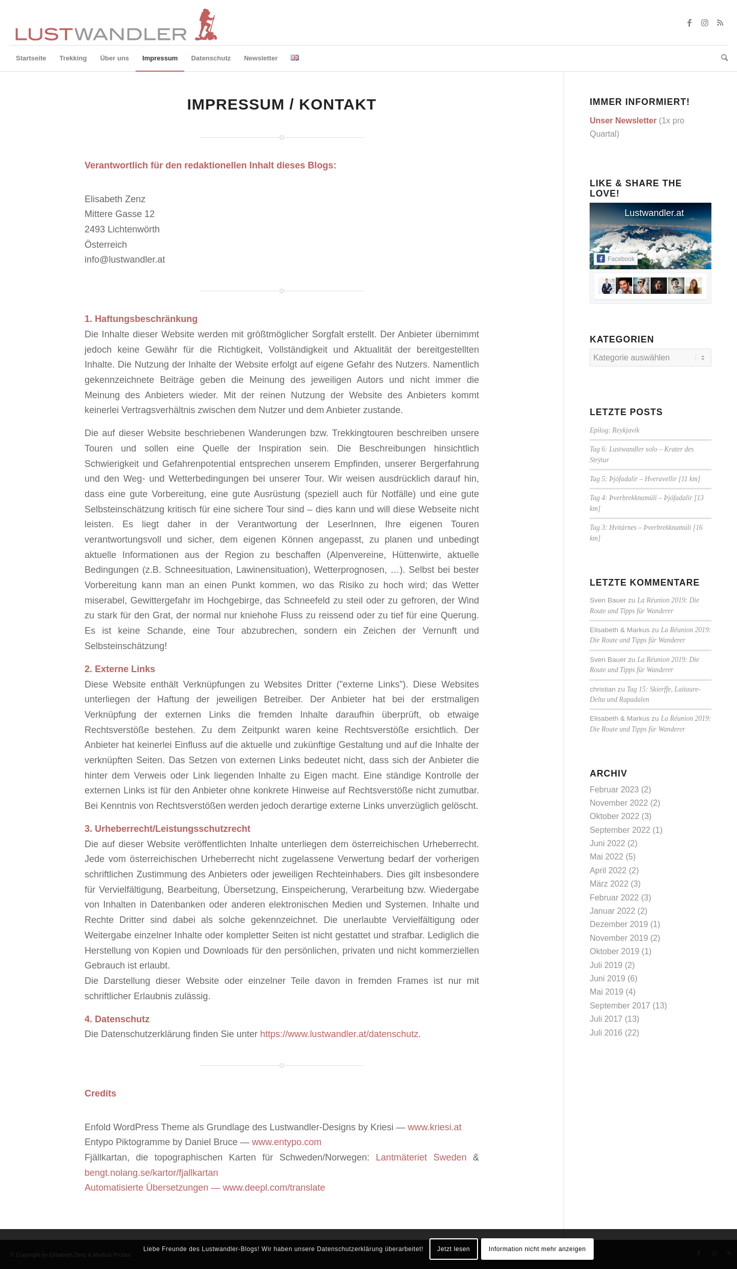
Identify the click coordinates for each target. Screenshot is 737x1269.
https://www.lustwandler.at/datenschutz (339, 1034)
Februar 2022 (614, 897)
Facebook (616, 258)
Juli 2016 (606, 1032)
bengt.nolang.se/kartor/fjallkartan (151, 1173)
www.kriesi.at (435, 1127)
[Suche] (721, 58)
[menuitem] (31, 58)
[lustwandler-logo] (115, 22)
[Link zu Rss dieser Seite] (720, 22)
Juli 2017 (606, 1019)
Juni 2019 (607, 978)
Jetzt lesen (453, 1249)
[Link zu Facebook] (689, 22)
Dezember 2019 (619, 924)
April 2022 (608, 870)
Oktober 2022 (614, 816)
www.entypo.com (286, 1142)
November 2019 (619, 938)
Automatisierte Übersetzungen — (153, 1187)
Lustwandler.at (654, 213)
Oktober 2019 (614, 951)
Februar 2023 (614, 789)
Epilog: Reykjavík (614, 430)
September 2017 (620, 1005)
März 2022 (609, 883)
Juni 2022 (607, 843)
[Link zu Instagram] (704, 22)
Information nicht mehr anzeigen (537, 1249)
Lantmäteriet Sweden (421, 1157)
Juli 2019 (606, 965)
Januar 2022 (612, 911)
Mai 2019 (606, 991)
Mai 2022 (606, 856)
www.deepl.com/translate (274, 1187)
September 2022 (620, 830)
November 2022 (619, 803)
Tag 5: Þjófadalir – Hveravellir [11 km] (645, 479)
